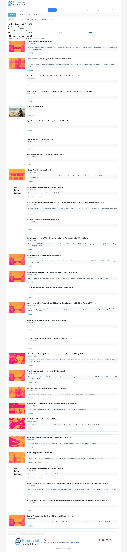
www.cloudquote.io (68, 539)
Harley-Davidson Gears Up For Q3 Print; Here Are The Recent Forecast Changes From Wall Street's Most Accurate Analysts (67, 500)
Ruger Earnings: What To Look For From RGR (41, 453)
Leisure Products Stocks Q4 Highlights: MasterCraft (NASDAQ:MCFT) (49, 59)
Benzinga (30, 85)
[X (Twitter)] (99, 541)
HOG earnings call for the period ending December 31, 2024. (43, 193)
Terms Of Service (74, 542)
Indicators (113, 10)
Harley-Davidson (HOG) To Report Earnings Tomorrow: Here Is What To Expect (52, 272)
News (27, 19)
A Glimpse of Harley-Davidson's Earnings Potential (43, 219)
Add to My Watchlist (36, 30)
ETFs (28, 14)
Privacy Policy (64, 542)
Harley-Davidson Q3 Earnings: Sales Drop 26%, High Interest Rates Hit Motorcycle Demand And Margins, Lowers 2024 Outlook (68, 483)
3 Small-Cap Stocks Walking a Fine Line (39, 41)
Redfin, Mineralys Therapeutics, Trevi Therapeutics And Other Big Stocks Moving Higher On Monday (59, 91)
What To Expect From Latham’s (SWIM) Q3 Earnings (43, 419)
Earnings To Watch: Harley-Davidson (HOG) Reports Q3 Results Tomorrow (50, 516)
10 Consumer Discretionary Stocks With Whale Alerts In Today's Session (50, 287)
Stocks (21, 14)
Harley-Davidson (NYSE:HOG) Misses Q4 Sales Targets (44, 255)
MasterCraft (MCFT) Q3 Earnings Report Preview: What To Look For (48, 388)
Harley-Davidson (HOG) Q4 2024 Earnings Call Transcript (46, 187)
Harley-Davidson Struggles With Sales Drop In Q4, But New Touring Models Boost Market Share (58, 238)
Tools (35, 14)
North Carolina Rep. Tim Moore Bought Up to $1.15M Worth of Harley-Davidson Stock (55, 76)
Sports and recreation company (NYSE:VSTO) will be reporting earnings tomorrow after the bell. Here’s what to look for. (59, 409)
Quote (30, 32)
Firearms (39, 462)
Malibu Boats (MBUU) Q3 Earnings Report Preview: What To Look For (49, 437)
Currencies (34, 19)
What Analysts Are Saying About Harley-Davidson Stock (45, 154)
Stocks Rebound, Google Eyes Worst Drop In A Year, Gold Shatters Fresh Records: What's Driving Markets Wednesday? (65, 202)
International (42, 19)
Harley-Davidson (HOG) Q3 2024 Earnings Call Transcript (46, 468)
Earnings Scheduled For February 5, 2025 (41, 139)
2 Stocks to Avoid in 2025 (35, 106)
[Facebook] (103, 541)
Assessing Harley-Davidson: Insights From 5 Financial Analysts (48, 320)
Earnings (41, 196)
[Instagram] (110, 541)
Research (91, 32)
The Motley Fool (32, 115)
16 (36, 38)
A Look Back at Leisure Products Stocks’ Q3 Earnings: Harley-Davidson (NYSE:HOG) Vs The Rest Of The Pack (62, 303)
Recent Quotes (87, 10)
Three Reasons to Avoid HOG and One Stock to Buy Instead (46, 371)
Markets (12, 14)
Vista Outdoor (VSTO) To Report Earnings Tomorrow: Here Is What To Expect (51, 403)
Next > (43, 38)
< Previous (10, 38)
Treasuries (51, 19)
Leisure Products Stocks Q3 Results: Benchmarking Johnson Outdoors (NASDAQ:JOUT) (55, 354)
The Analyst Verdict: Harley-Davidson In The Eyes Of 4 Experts (47, 338)
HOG (29, 24)
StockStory (31, 53)
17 (39, 38)
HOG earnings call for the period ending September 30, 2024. (44, 474)
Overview (20, 19)
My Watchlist (100, 10)
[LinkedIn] (107, 541)
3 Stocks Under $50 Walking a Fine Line (39, 170)
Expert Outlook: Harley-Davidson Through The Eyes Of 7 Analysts (48, 121)
